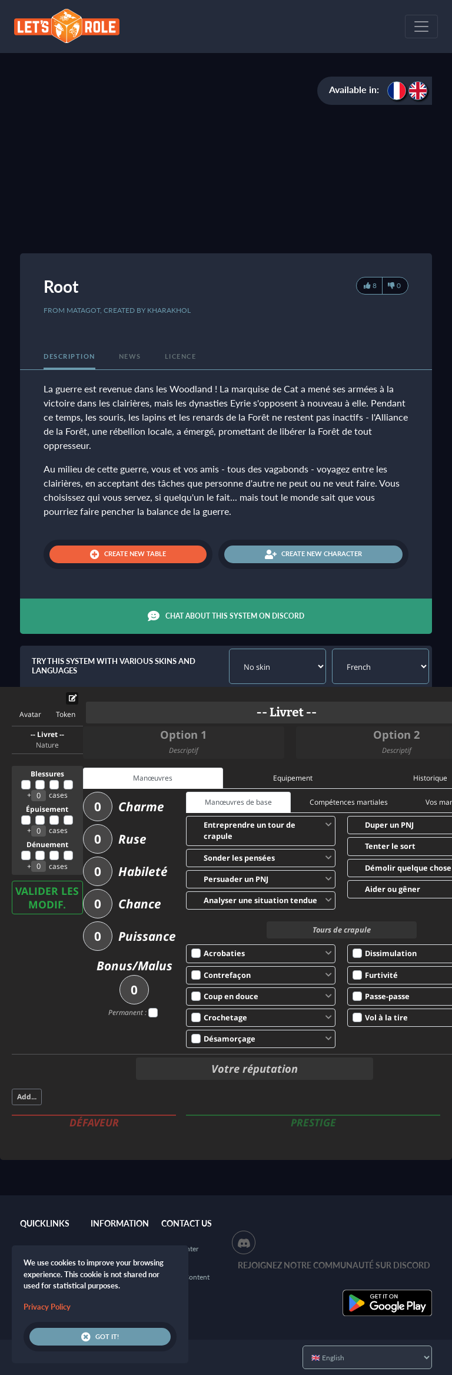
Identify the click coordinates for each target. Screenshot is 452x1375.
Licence (181, 356)
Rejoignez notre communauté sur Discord (334, 1265)
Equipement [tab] (293, 778)
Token (65, 714)
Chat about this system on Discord (226, 616)
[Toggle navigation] (421, 26)
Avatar (30, 714)
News (130, 356)
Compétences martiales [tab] (349, 802)
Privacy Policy (47, 1306)
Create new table (128, 554)
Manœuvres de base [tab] (238, 802)
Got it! (100, 1336)
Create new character (313, 554)
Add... (26, 1097)
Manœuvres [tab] (152, 778)
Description (69, 356)
